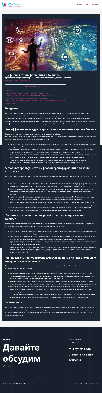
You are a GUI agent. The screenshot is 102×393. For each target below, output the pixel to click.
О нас (87, 5)
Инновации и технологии (14, 80)
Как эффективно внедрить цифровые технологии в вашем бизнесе (28, 93)
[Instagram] (8, 366)
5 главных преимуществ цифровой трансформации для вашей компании (30, 95)
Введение (10, 90)
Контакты (95, 5)
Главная (80, 5)
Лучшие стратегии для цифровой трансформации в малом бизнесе (28, 98)
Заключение (10, 103)
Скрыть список (44, 86)
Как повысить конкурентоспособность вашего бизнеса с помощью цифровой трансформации (37, 100)
